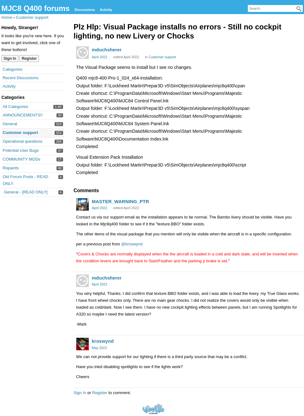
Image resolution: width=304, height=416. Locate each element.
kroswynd (103, 341)
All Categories (15, 106)
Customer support (20, 132)
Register (29, 58)
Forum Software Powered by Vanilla (153, 409)
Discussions (85, 10)
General (10, 123)
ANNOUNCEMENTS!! (23, 115)
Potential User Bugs (21, 150)
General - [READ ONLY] (26, 192)
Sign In (10, 58)
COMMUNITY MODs (21, 159)
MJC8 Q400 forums (36, 8)
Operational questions (22, 141)
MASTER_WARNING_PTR (120, 201)
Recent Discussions (21, 77)
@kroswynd (131, 244)
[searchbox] (275, 8)
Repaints (11, 168)
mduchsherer (107, 49)
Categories (13, 69)
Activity (106, 10)
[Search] (298, 8)
